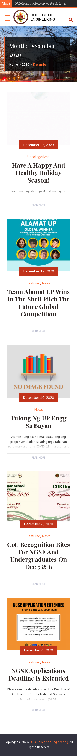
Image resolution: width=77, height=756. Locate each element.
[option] (43, 3)
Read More (38, 204)
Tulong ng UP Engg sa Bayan (39, 422)
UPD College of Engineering (49, 742)
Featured (33, 283)
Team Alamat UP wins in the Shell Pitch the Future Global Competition (38, 302)
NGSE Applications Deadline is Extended (38, 674)
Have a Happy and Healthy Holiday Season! (38, 172)
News (46, 283)
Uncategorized (38, 157)
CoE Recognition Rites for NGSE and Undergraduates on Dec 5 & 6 (38, 555)
